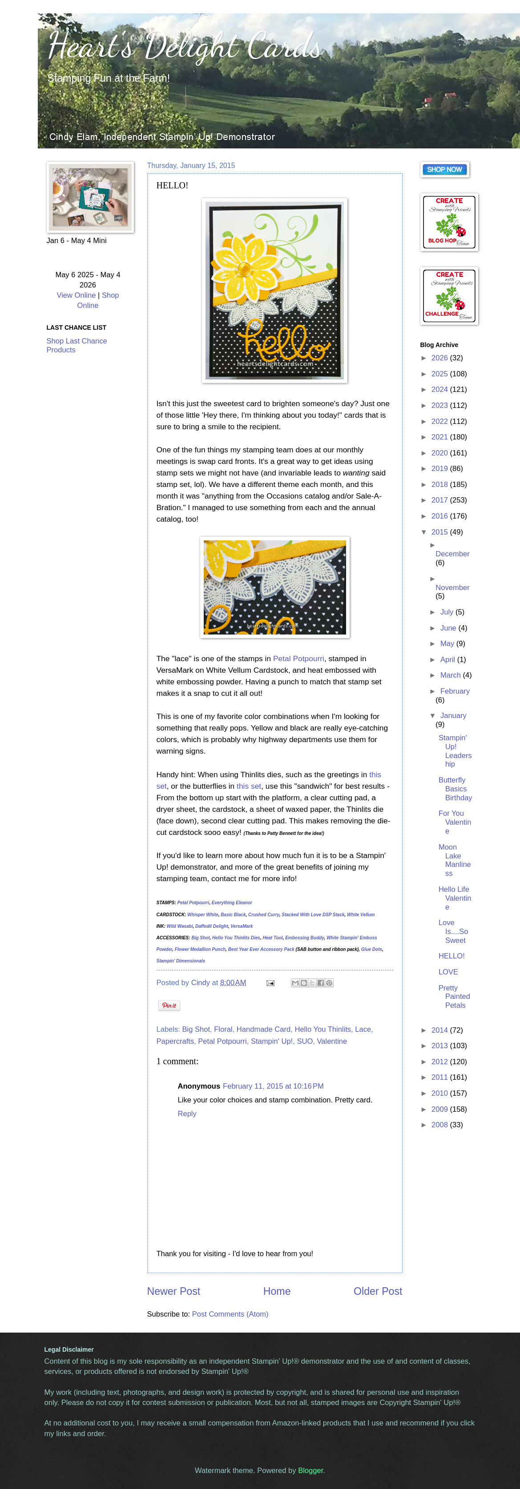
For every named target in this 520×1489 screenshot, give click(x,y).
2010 (440, 1093)
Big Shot (200, 937)
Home (277, 1291)
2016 (440, 516)
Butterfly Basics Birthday (455, 789)
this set (249, 786)
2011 (440, 1077)
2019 (440, 468)
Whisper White (202, 914)
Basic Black (233, 914)
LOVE (448, 972)
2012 (440, 1062)
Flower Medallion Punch (200, 949)
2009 (440, 1109)
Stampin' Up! (272, 1041)
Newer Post (174, 1291)
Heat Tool (272, 937)
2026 (440, 358)
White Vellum (361, 914)
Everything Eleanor (232, 902)
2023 (440, 405)
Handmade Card (263, 1029)
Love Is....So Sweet (453, 931)
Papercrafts (175, 1041)
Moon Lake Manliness (455, 860)
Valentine (332, 1041)
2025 (440, 374)
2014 (440, 1030)
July (448, 612)
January (453, 715)
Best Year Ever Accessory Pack (261, 949)
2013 (440, 1046)
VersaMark (241, 926)
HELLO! (452, 956)
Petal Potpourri (298, 658)
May (448, 643)
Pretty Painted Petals (454, 997)
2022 (440, 421)
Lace (363, 1029)
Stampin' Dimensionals (181, 960)
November (452, 587)
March (451, 675)
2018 (440, 484)
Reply (187, 1114)
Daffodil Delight (211, 926)
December (452, 554)
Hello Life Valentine (455, 898)
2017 (440, 500)
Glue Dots (371, 949)
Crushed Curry (263, 914)
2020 (440, 453)
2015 (440, 532)
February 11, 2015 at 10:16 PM (273, 1086)
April (448, 659)
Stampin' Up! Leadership (455, 751)
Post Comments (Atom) (230, 1314)
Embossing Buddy (304, 937)
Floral (223, 1029)
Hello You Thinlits (322, 1029)
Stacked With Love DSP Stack (313, 914)
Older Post (378, 1291)
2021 (440, 437)
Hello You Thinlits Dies (236, 937)
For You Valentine (455, 822)
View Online (76, 295)
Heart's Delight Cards (185, 44)
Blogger (310, 1470)
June (449, 628)
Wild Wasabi (180, 926)
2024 (440, 389)
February (455, 691)
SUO (305, 1041)
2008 (440, 1125)
